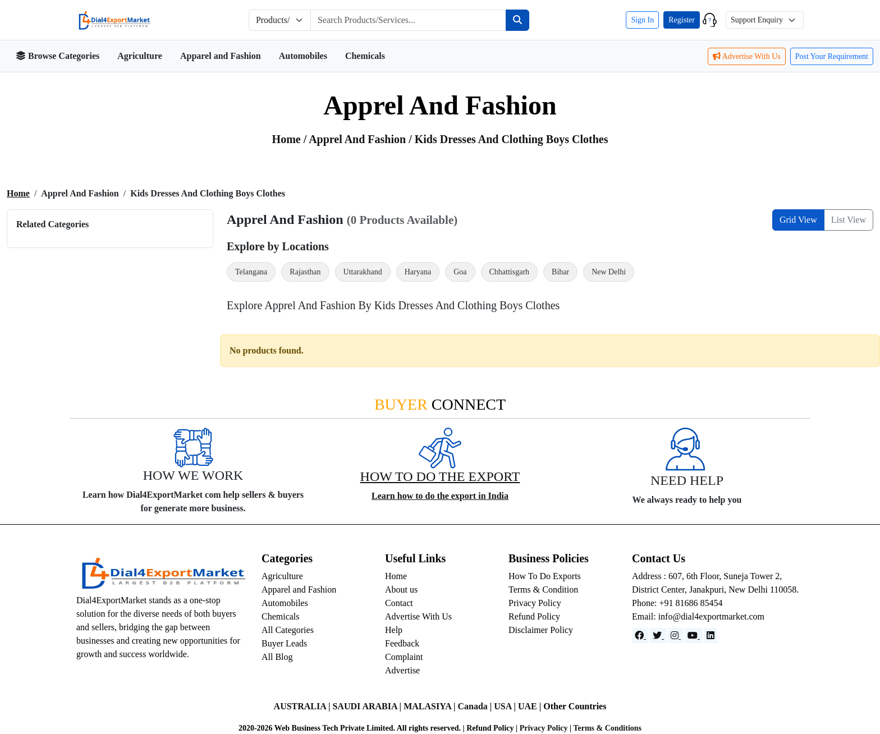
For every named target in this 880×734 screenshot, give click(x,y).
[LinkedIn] (710, 635)
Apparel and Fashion (220, 56)
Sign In (642, 20)
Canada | (475, 706)
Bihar (560, 272)
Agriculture (139, 56)
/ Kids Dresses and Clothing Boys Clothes (508, 139)
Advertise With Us (747, 56)
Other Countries (574, 706)
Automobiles (303, 56)
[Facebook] (640, 635)
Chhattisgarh (509, 272)
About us (401, 589)
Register (681, 20)
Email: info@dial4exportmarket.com (698, 616)
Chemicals (365, 56)
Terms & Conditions (607, 728)
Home (18, 193)
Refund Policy (534, 616)
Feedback (402, 643)
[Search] (517, 20)
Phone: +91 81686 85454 (677, 603)
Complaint (404, 657)
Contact (399, 603)
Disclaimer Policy (540, 630)
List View (848, 219)
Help (393, 630)
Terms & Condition (543, 589)
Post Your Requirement (831, 56)
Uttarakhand (362, 272)
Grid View (798, 219)
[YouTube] (694, 635)
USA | (506, 706)
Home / (290, 139)
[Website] (658, 635)
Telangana (251, 272)
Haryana (418, 272)
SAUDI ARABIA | (368, 706)
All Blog (277, 657)
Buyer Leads (284, 643)
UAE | (530, 706)
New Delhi (609, 272)
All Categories (288, 630)
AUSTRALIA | (303, 706)
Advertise (402, 670)
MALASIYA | (430, 706)
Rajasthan (305, 272)
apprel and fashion (359, 139)
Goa (459, 272)
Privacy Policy (534, 603)
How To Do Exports (544, 576)
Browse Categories (57, 56)
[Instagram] (676, 635)
